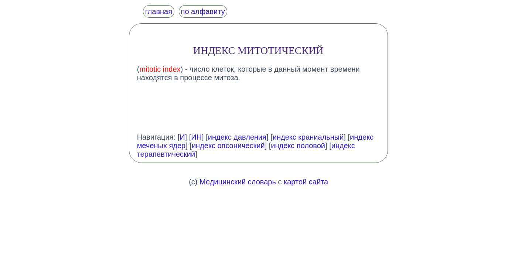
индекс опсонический (228, 145)
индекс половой (298, 145)
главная (158, 11)
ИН (196, 137)
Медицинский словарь (238, 182)
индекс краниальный (308, 137)
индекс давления (237, 137)
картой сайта (306, 182)
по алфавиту (203, 11)
